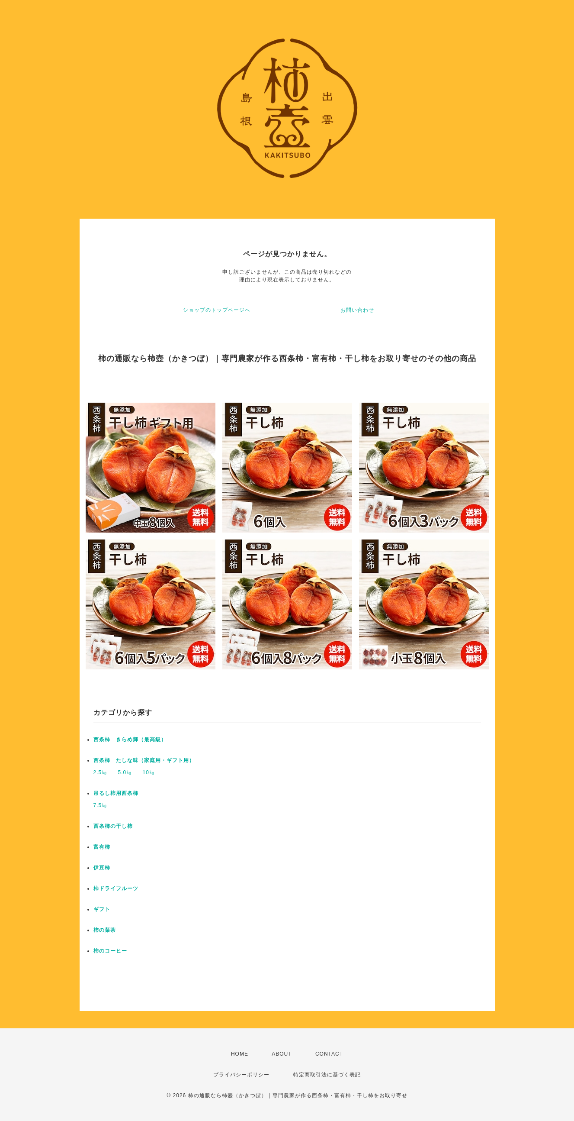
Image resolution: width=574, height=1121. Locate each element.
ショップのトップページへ (216, 310)
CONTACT (329, 1054)
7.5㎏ (100, 805)
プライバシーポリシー (241, 1075)
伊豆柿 (101, 868)
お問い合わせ (357, 310)
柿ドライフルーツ (115, 888)
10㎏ (149, 772)
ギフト (101, 909)
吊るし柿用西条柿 (115, 793)
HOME (239, 1054)
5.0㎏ (125, 772)
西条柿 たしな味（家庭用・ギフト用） (144, 760)
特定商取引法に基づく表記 (327, 1075)
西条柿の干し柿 (113, 826)
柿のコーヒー (110, 951)
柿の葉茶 (104, 930)
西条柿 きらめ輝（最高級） (130, 740)
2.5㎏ (100, 772)
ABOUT (282, 1054)
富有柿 (101, 847)
